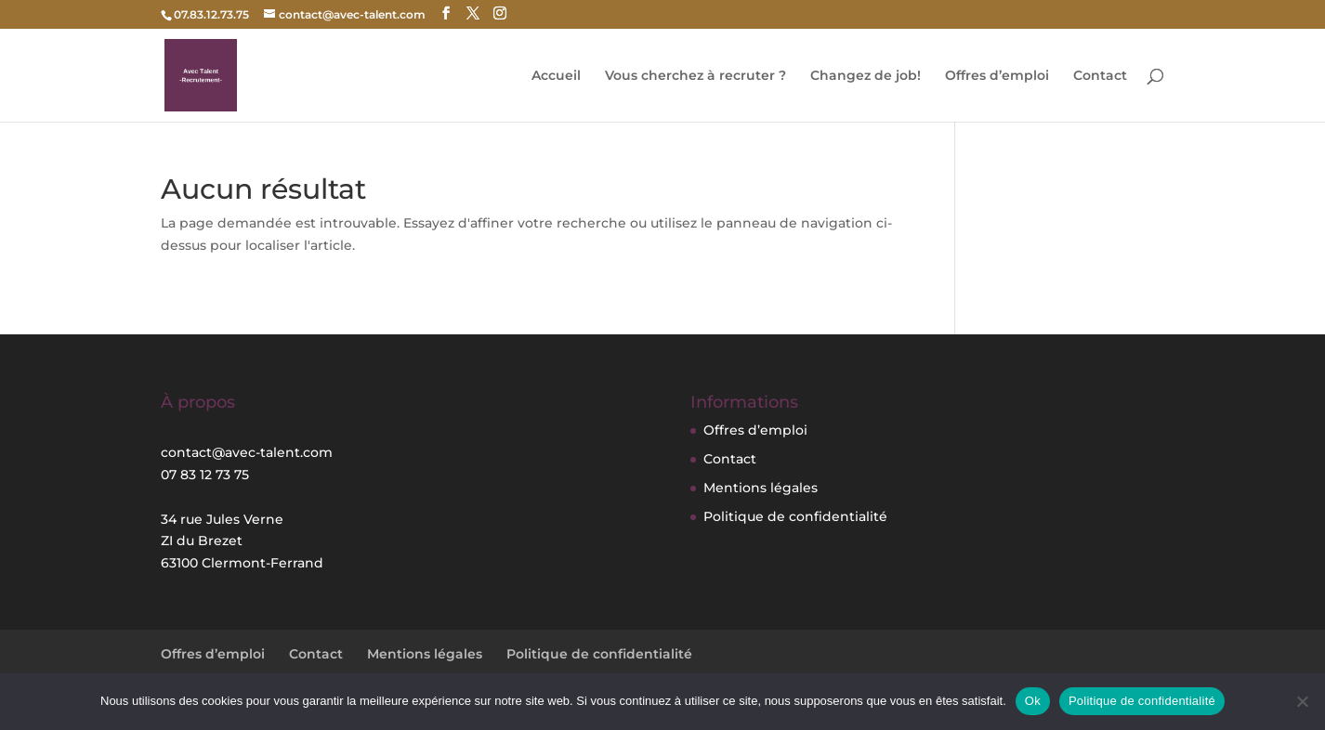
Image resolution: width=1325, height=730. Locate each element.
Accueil (556, 76)
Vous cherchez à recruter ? (695, 76)
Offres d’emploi (997, 76)
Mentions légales (760, 487)
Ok (1033, 701)
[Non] (1301, 701)
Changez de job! (865, 76)
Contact (1100, 76)
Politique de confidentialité (795, 516)
